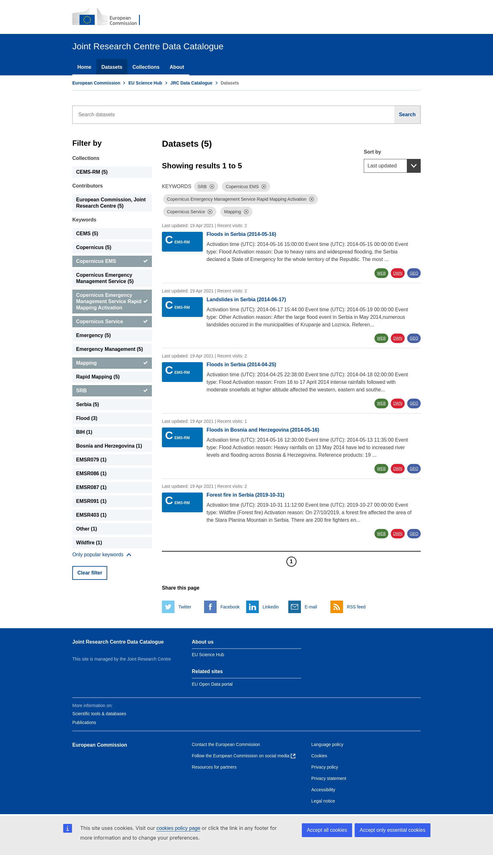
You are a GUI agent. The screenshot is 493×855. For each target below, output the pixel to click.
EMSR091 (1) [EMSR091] (91, 501)
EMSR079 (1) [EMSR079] (91, 459)
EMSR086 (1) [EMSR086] (91, 473)
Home (84, 67)
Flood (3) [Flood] (86, 418)
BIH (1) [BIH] (84, 432)
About (176, 67)
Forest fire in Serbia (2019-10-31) (245, 495)
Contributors (87, 185)
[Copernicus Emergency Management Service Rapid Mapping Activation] (112, 301)
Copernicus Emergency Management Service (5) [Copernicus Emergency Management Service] (105, 278)
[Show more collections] (101, 554)
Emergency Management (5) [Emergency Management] (109, 349)
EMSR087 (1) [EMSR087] (91, 487)
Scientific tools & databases (99, 713)
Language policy (327, 744)
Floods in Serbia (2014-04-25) (241, 364)
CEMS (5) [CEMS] (87, 233)
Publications (84, 722)
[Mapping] (112, 363)
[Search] (407, 115)
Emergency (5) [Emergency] (93, 335)
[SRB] (112, 390)
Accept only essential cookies (392, 830)
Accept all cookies (327, 830)
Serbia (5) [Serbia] (87, 404)
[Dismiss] (211, 186)
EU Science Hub (145, 82)
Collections (145, 67)
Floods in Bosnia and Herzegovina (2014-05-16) (263, 430)
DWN (397, 273)
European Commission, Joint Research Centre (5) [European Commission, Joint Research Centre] (111, 203)
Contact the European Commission (226, 744)
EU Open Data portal (212, 684)
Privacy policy (324, 767)
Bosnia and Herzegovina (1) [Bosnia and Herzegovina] (109, 446)
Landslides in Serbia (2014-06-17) (246, 299)
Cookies (319, 755)
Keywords (84, 219)
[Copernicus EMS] (112, 261)
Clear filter (89, 572)
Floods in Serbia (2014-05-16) (241, 234)
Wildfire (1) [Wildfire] (89, 542)
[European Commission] (110, 17)
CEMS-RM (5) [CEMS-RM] (92, 172)
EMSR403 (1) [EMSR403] (91, 515)
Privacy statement (328, 778)
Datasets (111, 67)
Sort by (372, 152)
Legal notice (323, 800)
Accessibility (323, 789)
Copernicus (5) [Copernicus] (93, 247)
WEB (381, 273)
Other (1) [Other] (86, 528)
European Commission (96, 82)
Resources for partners (214, 767)
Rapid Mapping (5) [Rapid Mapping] (98, 376)
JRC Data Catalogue (191, 82)
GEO (414, 273)
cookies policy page (178, 828)
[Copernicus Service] (112, 321)
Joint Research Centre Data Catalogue (118, 642)
